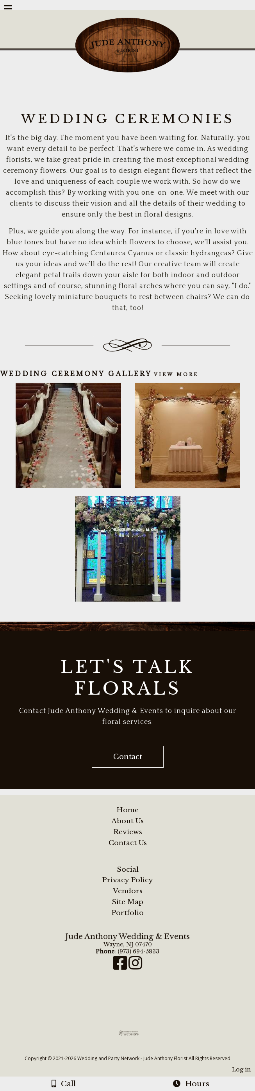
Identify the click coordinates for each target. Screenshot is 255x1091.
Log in (241, 1069)
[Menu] (8, 9)
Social (128, 869)
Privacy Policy (127, 880)
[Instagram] (135, 966)
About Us (127, 821)
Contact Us (128, 842)
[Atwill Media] (134, 1049)
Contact (127, 756)
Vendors (128, 891)
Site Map (127, 902)
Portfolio (127, 912)
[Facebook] (120, 966)
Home (127, 810)
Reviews (127, 832)
